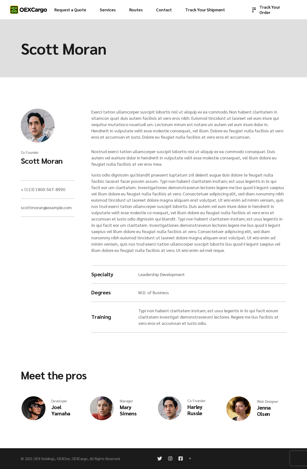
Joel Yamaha (60, 410)
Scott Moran (42, 160)
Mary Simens (128, 410)
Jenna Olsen (264, 410)
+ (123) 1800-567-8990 (43, 189)
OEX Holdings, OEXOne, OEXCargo (61, 458)
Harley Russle (194, 409)
